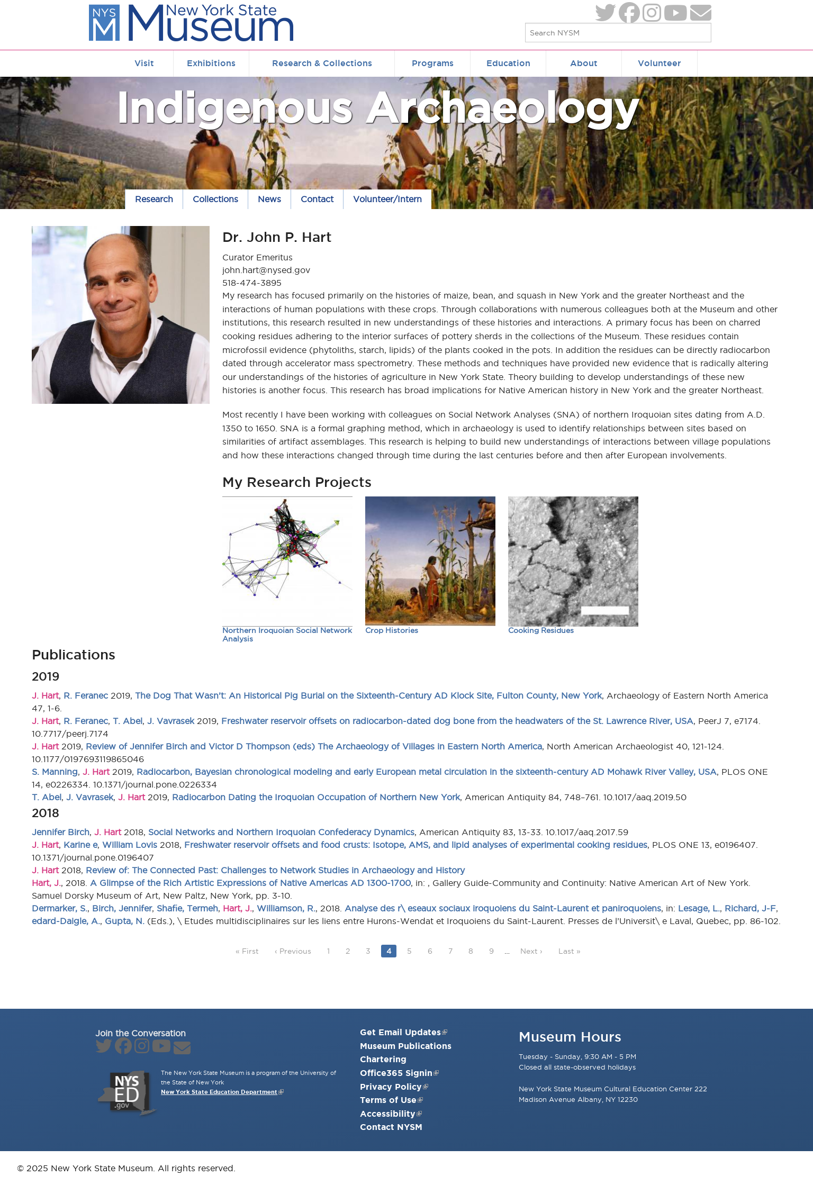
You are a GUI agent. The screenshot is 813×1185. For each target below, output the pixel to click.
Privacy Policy (394, 1086)
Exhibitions (211, 63)
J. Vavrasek (170, 721)
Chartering (383, 1059)
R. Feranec (86, 695)
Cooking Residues (541, 631)
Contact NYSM (391, 1127)
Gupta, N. (124, 921)
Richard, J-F (750, 908)
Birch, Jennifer (122, 908)
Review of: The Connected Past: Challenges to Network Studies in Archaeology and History (275, 870)
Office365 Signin (399, 1073)
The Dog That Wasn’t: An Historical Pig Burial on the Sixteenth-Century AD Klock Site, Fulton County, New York (368, 695)
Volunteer (659, 63)
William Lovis (129, 844)
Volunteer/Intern (387, 199)
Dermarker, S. (59, 908)
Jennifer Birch (60, 832)
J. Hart (45, 695)
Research (154, 199)
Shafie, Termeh (187, 908)
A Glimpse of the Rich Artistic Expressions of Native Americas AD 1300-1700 (250, 883)
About (584, 63)
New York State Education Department (219, 1092)
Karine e (80, 844)
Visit (144, 63)
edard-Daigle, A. (66, 921)
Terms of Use (391, 1100)
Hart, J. (46, 883)
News (269, 199)
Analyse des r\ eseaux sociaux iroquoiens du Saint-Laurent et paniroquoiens (503, 908)
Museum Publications (405, 1046)
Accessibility (391, 1113)
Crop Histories (391, 631)
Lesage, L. (699, 908)
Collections (215, 199)
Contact (317, 199)
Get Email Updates (403, 1032)
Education (508, 63)
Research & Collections (322, 63)
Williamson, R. (286, 908)
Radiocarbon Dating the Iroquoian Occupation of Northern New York (316, 797)
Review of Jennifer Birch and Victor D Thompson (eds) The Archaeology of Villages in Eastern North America (314, 746)
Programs (433, 63)
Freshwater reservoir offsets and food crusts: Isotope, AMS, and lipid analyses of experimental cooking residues (415, 844)
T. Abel (127, 721)
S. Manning (55, 771)
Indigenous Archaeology (377, 107)
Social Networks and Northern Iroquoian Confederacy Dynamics (281, 832)
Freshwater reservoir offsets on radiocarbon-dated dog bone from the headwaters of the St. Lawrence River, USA (457, 721)
